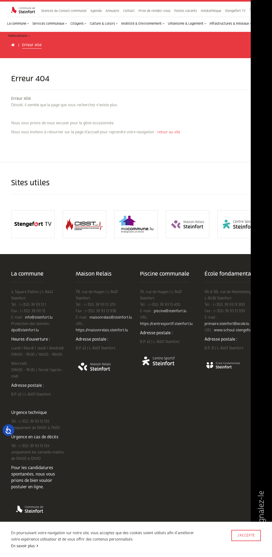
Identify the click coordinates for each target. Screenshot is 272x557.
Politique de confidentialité (71, 543)
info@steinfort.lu (39, 317)
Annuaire (112, 11)
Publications (19, 36)
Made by (246, 543)
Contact (129, 11)
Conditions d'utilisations (28, 543)
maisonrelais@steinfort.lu (111, 317)
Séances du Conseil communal (64, 11)
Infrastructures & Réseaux (231, 23)
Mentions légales (23, 550)
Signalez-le (261, 516)
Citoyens (78, 23)
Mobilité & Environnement (143, 23)
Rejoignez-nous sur (57, 550)
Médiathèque (211, 11)
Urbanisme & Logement (187, 23)
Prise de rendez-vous (154, 11)
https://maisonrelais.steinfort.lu (102, 330)
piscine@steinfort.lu (170, 311)
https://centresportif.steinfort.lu (166, 324)
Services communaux (49, 23)
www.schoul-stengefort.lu (235, 330)
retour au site (168, 132)
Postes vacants (185, 11)
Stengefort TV (235, 11)
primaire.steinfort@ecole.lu (227, 324)
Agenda (96, 11)
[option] (33, 224)
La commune (18, 23)
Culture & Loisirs (104, 23)
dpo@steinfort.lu (25, 330)
